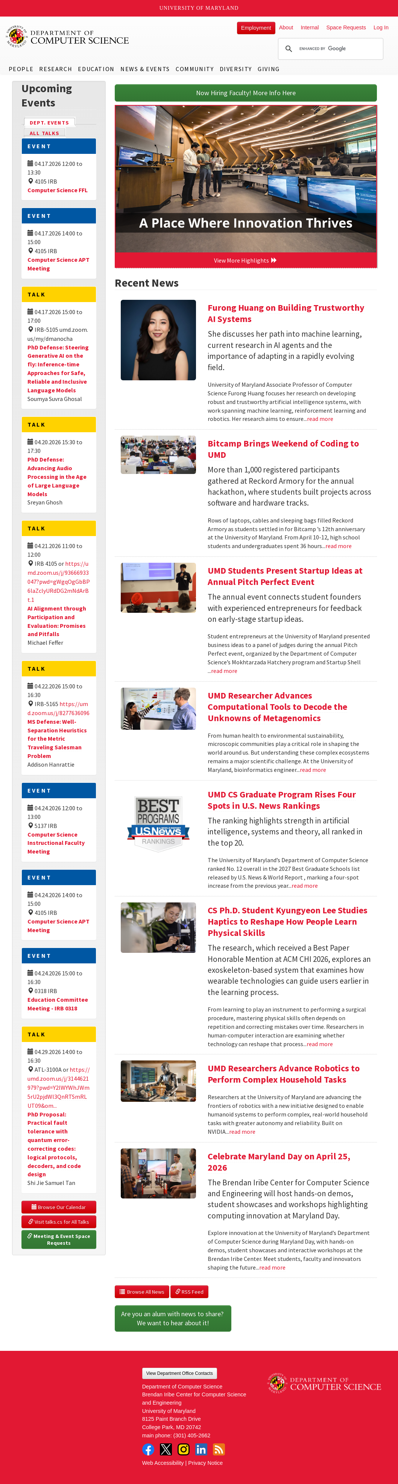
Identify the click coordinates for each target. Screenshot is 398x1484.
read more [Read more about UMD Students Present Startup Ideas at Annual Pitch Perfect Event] (224, 670)
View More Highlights (245, 260)
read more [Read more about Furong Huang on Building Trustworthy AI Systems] (320, 418)
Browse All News (142, 1291)
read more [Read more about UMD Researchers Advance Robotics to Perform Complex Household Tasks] (242, 1131)
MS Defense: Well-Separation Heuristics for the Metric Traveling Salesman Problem (57, 738)
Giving (269, 69)
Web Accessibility (163, 1463)
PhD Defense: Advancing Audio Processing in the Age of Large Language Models (57, 476)
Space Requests (346, 27)
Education (96, 69)
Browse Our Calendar (59, 1207)
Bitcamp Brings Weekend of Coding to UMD (283, 448)
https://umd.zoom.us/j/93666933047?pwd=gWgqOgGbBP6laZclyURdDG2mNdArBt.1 (58, 581)
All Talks (44, 133)
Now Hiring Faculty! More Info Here (246, 92)
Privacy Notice (205, 1463)
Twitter (166, 1449)
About (286, 27)
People (21, 69)
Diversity (236, 69)
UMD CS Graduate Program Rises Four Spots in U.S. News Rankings (282, 799)
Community (195, 69)
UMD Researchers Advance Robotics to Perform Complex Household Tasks (284, 1073)
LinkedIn (201, 1449)
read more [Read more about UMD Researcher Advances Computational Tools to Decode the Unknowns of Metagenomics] (313, 769)
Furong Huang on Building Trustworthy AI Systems (286, 313)
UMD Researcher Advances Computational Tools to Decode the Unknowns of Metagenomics (277, 707)
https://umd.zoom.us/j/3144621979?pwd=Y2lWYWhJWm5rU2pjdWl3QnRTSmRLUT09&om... (58, 1087)
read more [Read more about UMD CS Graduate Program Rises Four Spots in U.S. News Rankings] (305, 885)
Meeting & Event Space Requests (59, 1239)
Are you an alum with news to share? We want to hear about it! (173, 1318)
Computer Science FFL (57, 190)
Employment (256, 28)
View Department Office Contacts (179, 1373)
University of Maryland (199, 8)
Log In (381, 27)
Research (55, 69)
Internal (310, 27)
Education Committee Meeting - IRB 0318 (57, 1004)
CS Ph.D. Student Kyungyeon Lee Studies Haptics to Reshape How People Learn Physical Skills (288, 921)
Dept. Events (53, 122)
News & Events (145, 69)
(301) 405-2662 (191, 1435)
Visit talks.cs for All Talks (58, 1221)
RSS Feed (189, 1291)
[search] (329, 49)
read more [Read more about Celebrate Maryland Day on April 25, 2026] (272, 1267)
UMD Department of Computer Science (68, 36)
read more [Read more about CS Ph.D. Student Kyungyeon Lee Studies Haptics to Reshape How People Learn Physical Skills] (320, 1044)
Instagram (184, 1449)
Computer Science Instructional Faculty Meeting (56, 843)
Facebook (148, 1449)
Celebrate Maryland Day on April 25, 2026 (279, 1161)
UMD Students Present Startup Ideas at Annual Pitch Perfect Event (285, 576)
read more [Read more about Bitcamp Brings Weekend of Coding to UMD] (338, 546)
